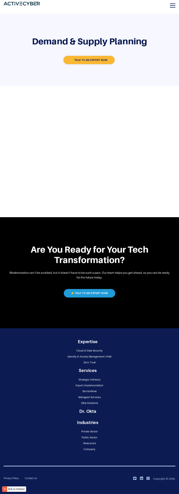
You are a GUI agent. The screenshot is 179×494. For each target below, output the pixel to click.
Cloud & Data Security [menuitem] (89, 350)
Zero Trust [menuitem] (89, 362)
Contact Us (31, 478)
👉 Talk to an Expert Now (89, 60)
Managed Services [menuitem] (89, 397)
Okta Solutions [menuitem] (89, 403)
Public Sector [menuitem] (90, 437)
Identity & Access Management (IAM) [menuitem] (89, 356)
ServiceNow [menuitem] (89, 391)
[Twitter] (134, 478)
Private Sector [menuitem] (89, 431)
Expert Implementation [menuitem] (89, 385)
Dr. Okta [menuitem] (87, 411)
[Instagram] (148, 478)
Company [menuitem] (89, 449)
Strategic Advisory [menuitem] (89, 379)
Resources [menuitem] (89, 443)
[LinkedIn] (141, 478)
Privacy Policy (11, 478)
